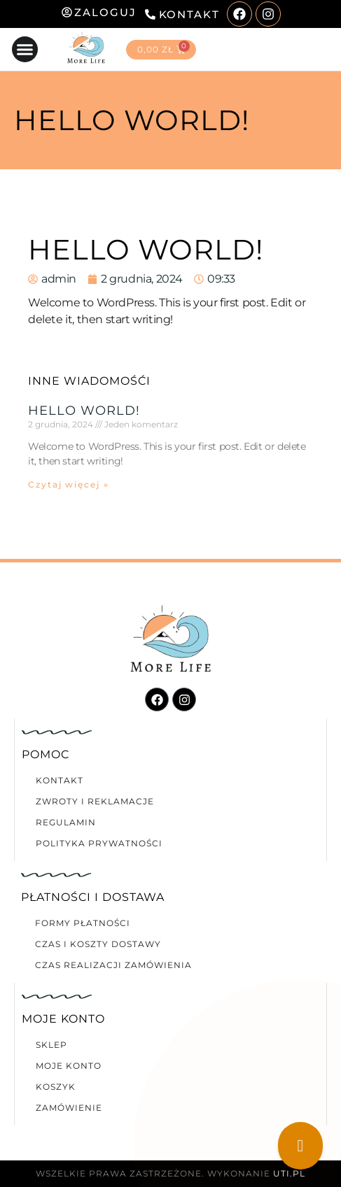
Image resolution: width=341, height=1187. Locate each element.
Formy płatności (82, 923)
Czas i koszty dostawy (98, 944)
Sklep (51, 1044)
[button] (25, 49)
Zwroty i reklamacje (95, 801)
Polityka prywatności (99, 843)
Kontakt (59, 780)
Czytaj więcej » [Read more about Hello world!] (68, 484)
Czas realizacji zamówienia (113, 965)
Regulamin (66, 822)
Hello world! (84, 410)
